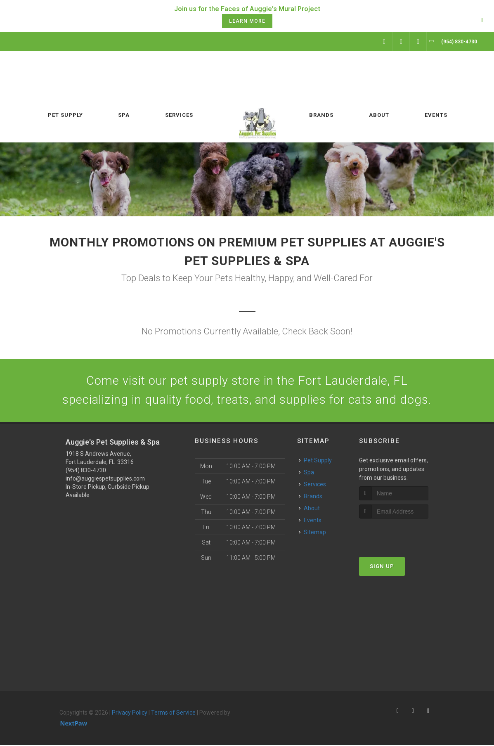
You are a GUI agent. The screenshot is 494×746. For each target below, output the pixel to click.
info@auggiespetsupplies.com (105, 479)
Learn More (247, 21)
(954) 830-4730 (86, 471)
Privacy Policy (129, 713)
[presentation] (403, 534)
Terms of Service (173, 713)
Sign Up (382, 567)
